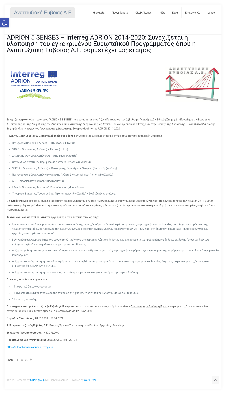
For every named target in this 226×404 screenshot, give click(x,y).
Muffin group (37, 380)
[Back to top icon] (215, 380)
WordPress (90, 380)
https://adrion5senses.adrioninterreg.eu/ (30, 347)
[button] (4, 22)
